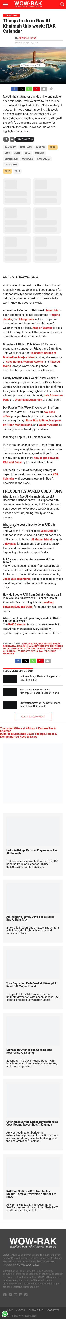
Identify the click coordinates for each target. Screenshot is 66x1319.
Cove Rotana (14, 361)
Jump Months (25, 139)
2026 (7, 171)
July (27, 153)
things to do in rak (23, 648)
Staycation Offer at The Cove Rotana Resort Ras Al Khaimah (40, 704)
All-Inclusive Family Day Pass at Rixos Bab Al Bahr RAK (30, 918)
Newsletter (53, 1310)
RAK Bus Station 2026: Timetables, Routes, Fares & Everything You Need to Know (31, 1193)
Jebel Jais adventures (16, 578)
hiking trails (26, 319)
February (26, 147)
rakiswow (9, 646)
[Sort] (12, 139)
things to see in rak (30, 651)
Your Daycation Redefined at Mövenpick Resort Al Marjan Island (39, 691)
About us (20, 1310)
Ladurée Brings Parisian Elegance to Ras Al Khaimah (31, 852)
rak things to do (49, 643)
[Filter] (6, 139)
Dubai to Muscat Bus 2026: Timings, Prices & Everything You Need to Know (28, 735)
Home (10, 1310)
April (52, 147)
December (11, 164)
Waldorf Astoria (33, 361)
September (11, 158)
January (10, 147)
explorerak (29, 643)
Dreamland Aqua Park (28, 399)
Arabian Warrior (42, 327)
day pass (10, 543)
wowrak (8, 653)
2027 (17, 171)
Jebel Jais (51, 310)
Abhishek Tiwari (27, 37)
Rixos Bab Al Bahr (37, 420)
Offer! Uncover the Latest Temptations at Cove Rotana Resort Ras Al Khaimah (32, 1123)
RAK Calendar (17, 624)
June (17, 153)
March (40, 147)
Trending (50, 651)
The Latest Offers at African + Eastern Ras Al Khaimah (28, 730)
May (7, 153)
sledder (7, 319)
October (27, 158)
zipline (56, 315)
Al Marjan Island (41, 539)
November (43, 158)
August (39, 153)
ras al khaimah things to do (35, 646)
